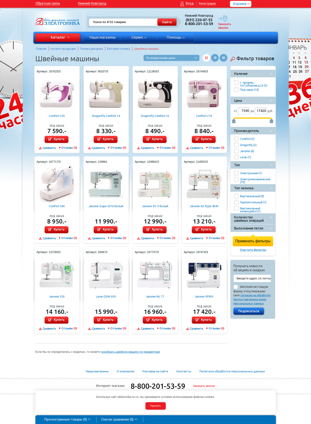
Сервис (139, 37)
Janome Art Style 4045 (204, 206)
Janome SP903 (204, 296)
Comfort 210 (204, 115)
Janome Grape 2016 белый (106, 206)
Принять (155, 405)
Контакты (183, 371)
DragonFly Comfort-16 (155, 115)
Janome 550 (57, 296)
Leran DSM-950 (106, 296)
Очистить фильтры (253, 249)
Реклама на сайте (155, 371)
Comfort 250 (57, 115)
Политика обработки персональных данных (232, 371)
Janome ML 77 (155, 296)
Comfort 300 (57, 206)
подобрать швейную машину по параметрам (130, 351)
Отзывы (69, 147)
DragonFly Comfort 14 (106, 115)
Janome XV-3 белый (155, 206)
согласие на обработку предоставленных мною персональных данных (252, 299)
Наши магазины (102, 37)
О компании (125, 371)
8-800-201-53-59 (158, 386)
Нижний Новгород (92, 3)
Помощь (175, 37)
